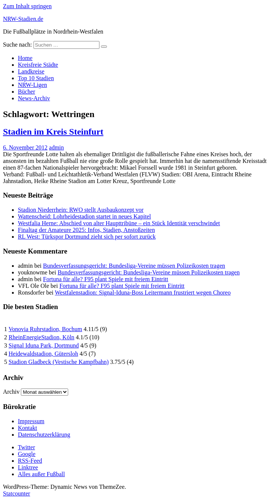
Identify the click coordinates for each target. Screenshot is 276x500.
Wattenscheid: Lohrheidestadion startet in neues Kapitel (84, 216)
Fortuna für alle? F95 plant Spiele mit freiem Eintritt (105, 279)
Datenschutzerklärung (44, 434)
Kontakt (27, 428)
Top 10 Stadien (36, 78)
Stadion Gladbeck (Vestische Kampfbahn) (59, 362)
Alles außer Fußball (41, 474)
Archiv (11, 392)
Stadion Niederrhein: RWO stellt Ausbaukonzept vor (80, 210)
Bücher (26, 91)
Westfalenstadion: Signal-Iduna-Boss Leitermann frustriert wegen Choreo (143, 292)
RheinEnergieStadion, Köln (41, 337)
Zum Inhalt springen (27, 6)
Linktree (28, 467)
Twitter (26, 447)
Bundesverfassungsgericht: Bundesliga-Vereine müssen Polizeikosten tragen (134, 265)
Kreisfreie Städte (38, 65)
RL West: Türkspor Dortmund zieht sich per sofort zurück (87, 236)
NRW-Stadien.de (23, 19)
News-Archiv (34, 98)
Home (25, 58)
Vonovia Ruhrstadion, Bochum (45, 329)
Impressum (31, 421)
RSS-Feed (30, 460)
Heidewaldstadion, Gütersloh (43, 353)
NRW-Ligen (32, 85)
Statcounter (16, 493)
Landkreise (31, 71)
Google (26, 454)
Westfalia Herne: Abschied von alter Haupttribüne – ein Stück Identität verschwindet (119, 223)
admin (56, 147)
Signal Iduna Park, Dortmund (44, 345)
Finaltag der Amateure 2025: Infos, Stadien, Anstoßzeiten (86, 230)
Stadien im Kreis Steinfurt (53, 131)
